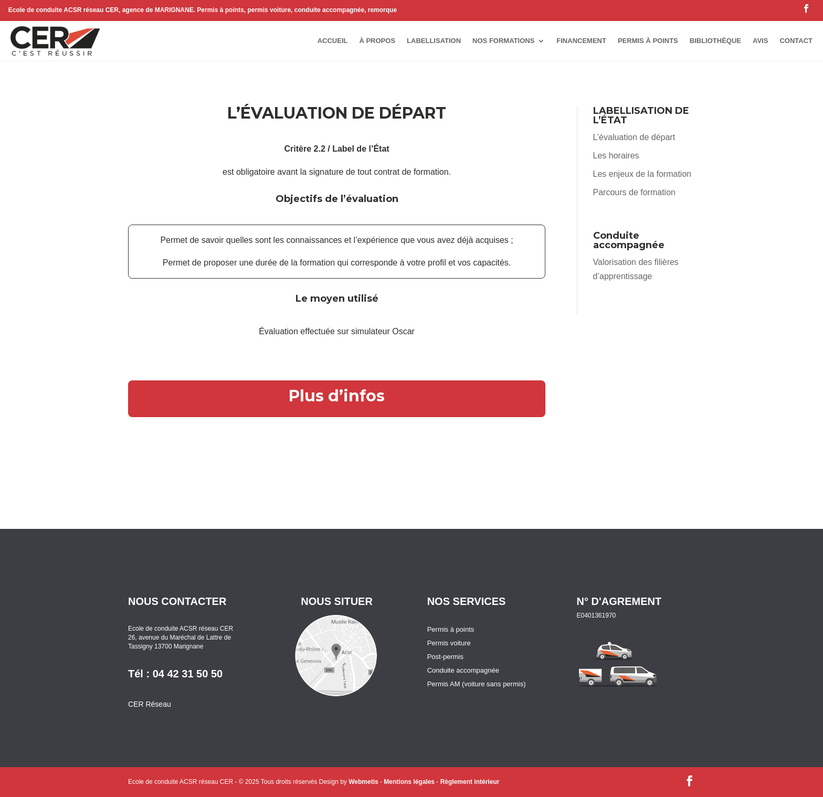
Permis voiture (449, 643)
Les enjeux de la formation (642, 173)
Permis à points (450, 629)
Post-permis (445, 657)
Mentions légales (409, 781)
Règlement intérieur (636, 324)
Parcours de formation (634, 192)
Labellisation (434, 41)
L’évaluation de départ (634, 137)
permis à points (648, 41)
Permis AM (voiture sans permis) (476, 684)
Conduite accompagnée (463, 670)
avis (760, 41)
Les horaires (616, 155)
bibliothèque (715, 41)
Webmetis (363, 781)
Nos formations (503, 41)
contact (796, 41)
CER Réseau (149, 704)
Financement (581, 41)
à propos (377, 41)
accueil (333, 41)
